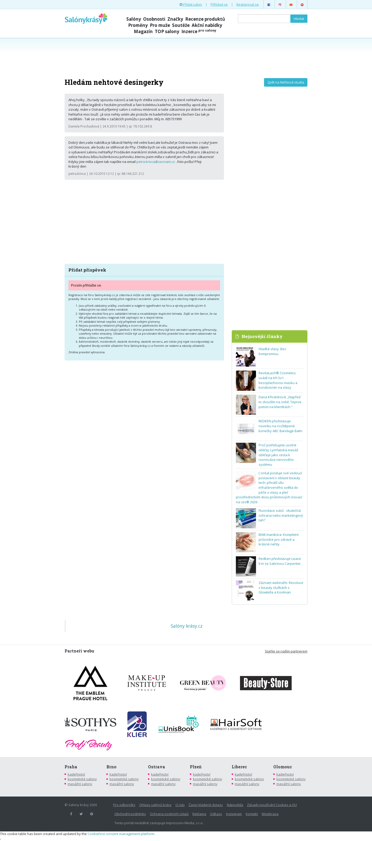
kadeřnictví (76, 774)
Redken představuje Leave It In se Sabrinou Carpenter (280, 561)
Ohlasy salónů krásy (155, 804)
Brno (111, 766)
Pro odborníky (124, 804)
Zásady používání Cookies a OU (272, 804)
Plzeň (196, 766)
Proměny (138, 25)
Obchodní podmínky (130, 814)
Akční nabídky (207, 25)
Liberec (239, 766)
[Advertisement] (186, 57)
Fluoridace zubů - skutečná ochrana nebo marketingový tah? (281, 515)
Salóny (133, 19)
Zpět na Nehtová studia (285, 82)
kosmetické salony (82, 779)
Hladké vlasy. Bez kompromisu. (272, 351)
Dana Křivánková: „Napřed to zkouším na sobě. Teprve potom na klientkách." (280, 402)
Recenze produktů (205, 19)
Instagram (234, 814)
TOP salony (167, 31)
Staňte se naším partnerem (286, 651)
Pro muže (160, 25)
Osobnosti (154, 19)
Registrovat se (247, 4)
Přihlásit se (219, 4)
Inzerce (198, 31)
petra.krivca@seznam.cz (155, 161)
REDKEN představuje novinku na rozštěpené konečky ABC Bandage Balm (280, 426)
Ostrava (156, 766)
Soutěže (181, 25)
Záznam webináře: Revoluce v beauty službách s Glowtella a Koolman (281, 587)
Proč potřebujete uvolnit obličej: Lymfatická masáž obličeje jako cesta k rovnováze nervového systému (278, 455)
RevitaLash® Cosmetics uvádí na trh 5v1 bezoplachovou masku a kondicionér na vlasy (278, 380)
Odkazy (216, 814)
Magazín (143, 31)
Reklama (199, 814)
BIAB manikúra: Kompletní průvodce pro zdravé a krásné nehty (279, 539)
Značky (175, 19)
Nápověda (235, 804)
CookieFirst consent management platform (121, 833)
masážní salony (80, 784)
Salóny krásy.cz (187, 626)
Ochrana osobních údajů (169, 814)
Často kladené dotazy (206, 804)
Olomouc (282, 766)
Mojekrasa (270, 814)
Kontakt (252, 814)
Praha (71, 766)
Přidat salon (191, 4)
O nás (180, 804)
